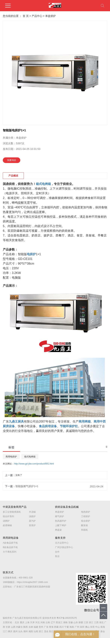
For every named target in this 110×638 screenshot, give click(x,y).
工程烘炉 (85, 516)
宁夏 (66, 627)
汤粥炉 (6, 521)
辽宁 (53, 622)
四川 (61, 627)
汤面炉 (32, 516)
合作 (57, 551)
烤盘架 (58, 530)
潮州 (25, 631)
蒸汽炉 (32, 521)
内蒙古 (19, 627)
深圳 (82, 627)
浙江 (91, 622)
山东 (75, 622)
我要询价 (11, 160)
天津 (32, 622)
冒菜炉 (32, 525)
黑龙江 (59, 622)
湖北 (101, 622)
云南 (47, 622)
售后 (57, 556)
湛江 (41, 631)
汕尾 (36, 631)
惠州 (15, 631)
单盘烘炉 (50, 15)
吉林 (31, 627)
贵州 (41, 627)
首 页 (26, 15)
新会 (102, 631)
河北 (37, 622)
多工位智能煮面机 (12, 512)
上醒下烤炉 (60, 525)
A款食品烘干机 (10, 543)
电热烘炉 (85, 512)
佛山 (87, 627)
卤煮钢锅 (7, 525)
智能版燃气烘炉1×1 (26, 486)
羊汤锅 (32, 512)
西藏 (56, 627)
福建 (36, 627)
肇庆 (10, 631)
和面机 (84, 530)
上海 (27, 622)
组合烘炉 (85, 521)
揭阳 (31, 631)
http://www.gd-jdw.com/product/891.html (34, 463)
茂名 (46, 631)
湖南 (65, 622)
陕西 (25, 627)
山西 (13, 627)
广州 (77, 627)
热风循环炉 (60, 521)
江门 (5, 631)
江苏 (86, 622)
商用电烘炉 (11, 456)
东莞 (92, 627)
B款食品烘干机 (10, 547)
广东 (46, 627)
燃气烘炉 (59, 516)
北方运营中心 (62, 543)
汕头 (20, 631)
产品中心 (37, 15)
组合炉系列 (8, 516)
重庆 (22, 622)
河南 (42, 622)
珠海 (102, 627)
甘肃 (8, 627)
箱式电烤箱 (29, 456)
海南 (71, 627)
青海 (51, 627)
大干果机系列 (9, 551)
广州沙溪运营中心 (64, 547)
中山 (97, 627)
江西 (96, 622)
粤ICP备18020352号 (67, 618)
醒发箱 (84, 525)
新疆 (80, 622)
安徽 (70, 622)
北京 (17, 622)
